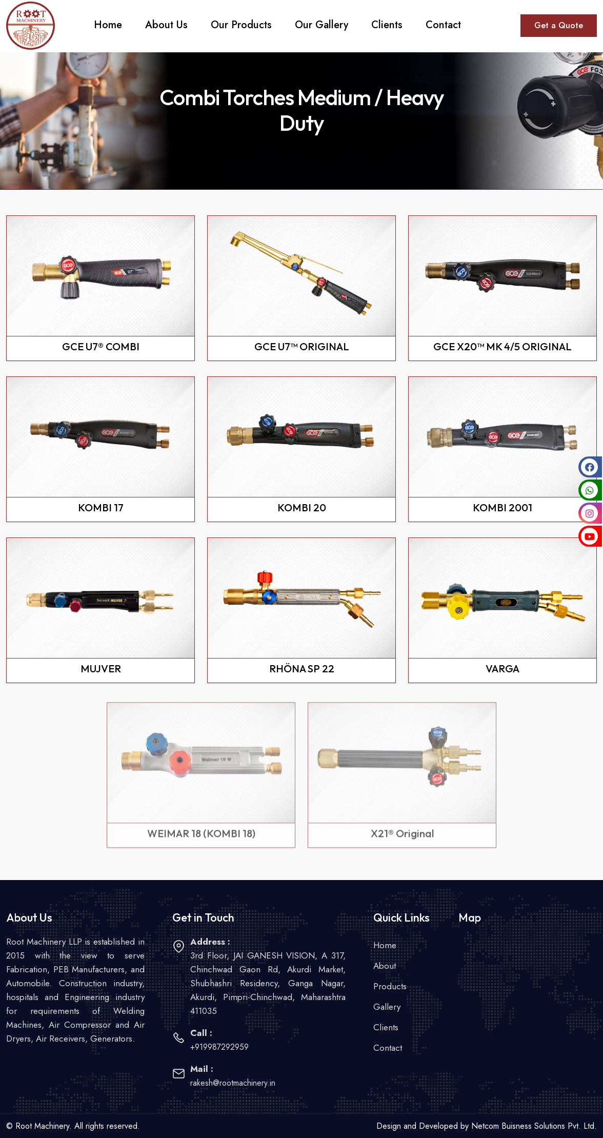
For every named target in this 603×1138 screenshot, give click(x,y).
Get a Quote (558, 25)
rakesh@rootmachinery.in (232, 1083)
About (384, 966)
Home (384, 945)
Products (390, 986)
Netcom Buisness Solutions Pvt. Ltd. (534, 1126)
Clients (385, 1027)
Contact (387, 1048)
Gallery (386, 1007)
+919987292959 (219, 1047)
